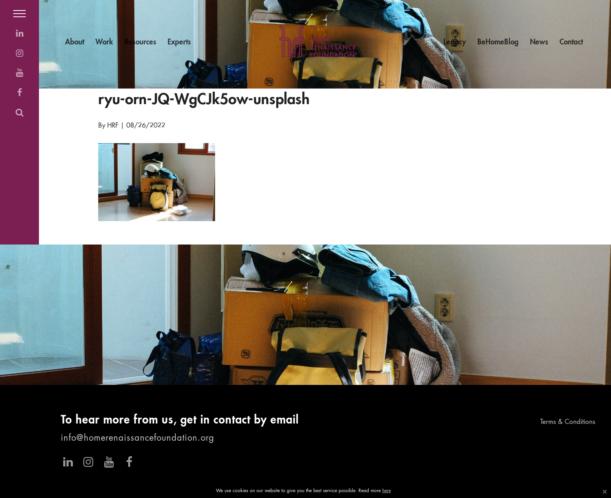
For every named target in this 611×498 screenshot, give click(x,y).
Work (104, 42)
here (386, 491)
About (74, 42)
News (539, 42)
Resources (140, 42)
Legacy (454, 42)
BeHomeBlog (498, 42)
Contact (571, 42)
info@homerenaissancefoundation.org (137, 438)
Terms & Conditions (567, 422)
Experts (179, 42)
